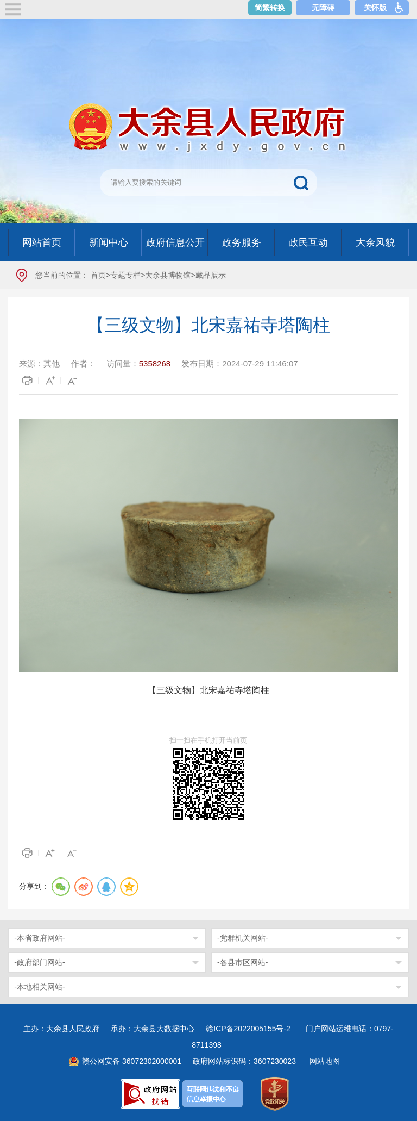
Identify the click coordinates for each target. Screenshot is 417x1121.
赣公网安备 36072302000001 (131, 1061)
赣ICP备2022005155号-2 (252, 1028)
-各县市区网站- (242, 962)
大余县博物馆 (168, 275)
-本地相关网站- (39, 986)
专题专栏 (125, 275)
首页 (98, 275)
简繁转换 (270, 7)
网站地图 (324, 1061)
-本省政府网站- (39, 937)
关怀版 (375, 7)
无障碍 (323, 7)
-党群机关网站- (242, 937)
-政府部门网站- (39, 962)
